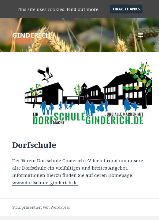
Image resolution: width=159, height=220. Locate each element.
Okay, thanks (126, 9)
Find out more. (83, 9)
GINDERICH (31, 34)
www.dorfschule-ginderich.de (45, 182)
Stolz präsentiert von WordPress (41, 207)
